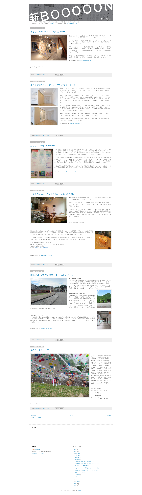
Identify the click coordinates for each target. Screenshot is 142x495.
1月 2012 (77, 481)
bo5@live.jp (51, 23)
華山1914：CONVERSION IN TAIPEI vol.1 (51, 275)
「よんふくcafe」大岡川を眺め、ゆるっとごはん (52, 194)
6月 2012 (77, 457)
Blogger (79, 490)
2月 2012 (77, 479)
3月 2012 (77, 477)
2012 (75, 451)
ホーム (71, 415)
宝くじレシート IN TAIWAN (42, 146)
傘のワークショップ (39, 350)
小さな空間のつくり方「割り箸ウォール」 (49, 31)
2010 (75, 486)
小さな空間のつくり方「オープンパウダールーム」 (54, 85)
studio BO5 (37, 449)
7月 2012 (77, 455)
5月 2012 (77, 459)
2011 (75, 484)
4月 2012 (77, 474)
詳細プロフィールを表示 (38, 453)
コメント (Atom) (37, 417)
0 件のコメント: (49, 74)
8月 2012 (77, 453)
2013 (75, 449)
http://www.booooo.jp (72, 23)
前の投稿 (109, 415)
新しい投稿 (33, 415)
